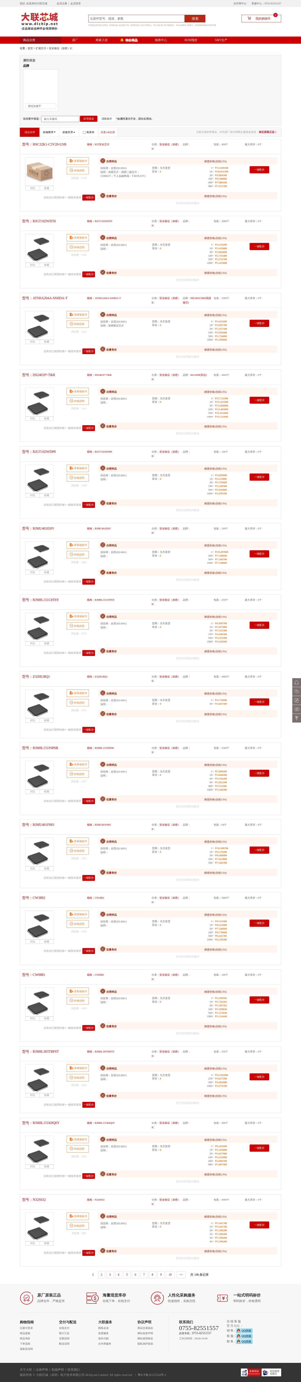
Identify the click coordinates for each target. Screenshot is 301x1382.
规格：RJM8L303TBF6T (100, 1051)
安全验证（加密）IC (61, 48)
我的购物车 (261, 18)
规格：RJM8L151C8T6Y (101, 599)
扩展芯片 (41, 48)
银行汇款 (64, 1333)
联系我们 (74, 1369)
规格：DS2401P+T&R (99, 374)
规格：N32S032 (96, 1199)
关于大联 (26, 1369)
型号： (44, 144)
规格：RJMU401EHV (99, 528)
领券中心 (161, 40)
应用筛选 (88, 118)
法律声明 (42, 1369)
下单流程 (25, 1343)
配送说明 (64, 1343)
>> (181, 1274)
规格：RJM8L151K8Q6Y (101, 1122)
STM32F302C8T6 (98, 25)
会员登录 (75, 3)
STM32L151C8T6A (141, 25)
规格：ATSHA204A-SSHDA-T (104, 298)
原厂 (75, 40)
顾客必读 (103, 1328)
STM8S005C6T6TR (205, 25)
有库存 (88, 132)
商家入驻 (102, 40)
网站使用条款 (145, 1338)
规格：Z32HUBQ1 (97, 676)
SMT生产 (221, 40)
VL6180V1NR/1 (184, 25)
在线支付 (64, 1328)
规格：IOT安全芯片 (98, 144)
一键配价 (88, 197)
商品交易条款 (145, 1328)
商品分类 (29, 40)
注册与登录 (26, 1328)
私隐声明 (58, 1369)
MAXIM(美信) (199, 374)
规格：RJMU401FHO (99, 824)
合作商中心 (240, 3)
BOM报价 (191, 40)
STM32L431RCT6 (119, 25)
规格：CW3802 (95, 897)
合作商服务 (104, 1343)
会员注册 (62, 3)
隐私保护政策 (145, 1343)
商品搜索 (25, 1333)
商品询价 (25, 1338)
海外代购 (103, 1338)
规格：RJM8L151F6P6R (100, 748)
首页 (30, 48)
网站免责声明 (145, 1333)
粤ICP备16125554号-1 (152, 1375)
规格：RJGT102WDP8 (99, 451)
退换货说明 (26, 1348)
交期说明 (64, 1338)
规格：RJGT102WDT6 (99, 221)
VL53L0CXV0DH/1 (163, 25)
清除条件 (106, 118)
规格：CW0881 (95, 974)
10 (170, 1274)
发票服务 (103, 1333)
